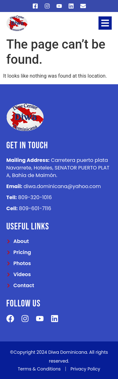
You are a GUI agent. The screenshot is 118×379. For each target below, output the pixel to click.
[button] (105, 23)
